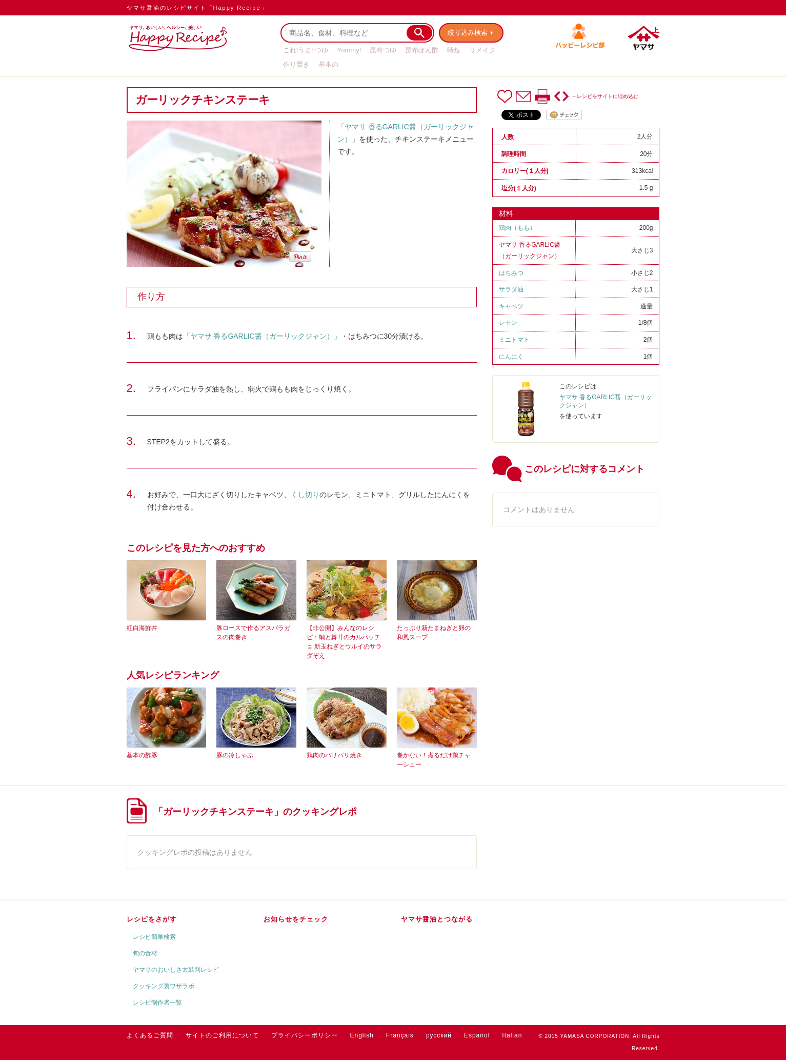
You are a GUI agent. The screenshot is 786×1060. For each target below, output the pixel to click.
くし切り (305, 494)
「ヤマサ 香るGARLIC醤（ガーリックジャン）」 (262, 336)
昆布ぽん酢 (421, 50)
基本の (328, 64)
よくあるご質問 (150, 1035)
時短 (453, 50)
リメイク (482, 50)
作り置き (296, 64)
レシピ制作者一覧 (157, 1002)
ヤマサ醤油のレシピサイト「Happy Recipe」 (197, 8)
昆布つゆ (383, 50)
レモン (508, 322)
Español (477, 1035)
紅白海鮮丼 (142, 628)
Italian (512, 1035)
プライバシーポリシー (304, 1035)
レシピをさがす (152, 919)
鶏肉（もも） (517, 227)
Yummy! (349, 50)
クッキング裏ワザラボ (163, 986)
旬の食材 (145, 953)
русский (439, 1035)
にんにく (511, 356)
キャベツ (511, 306)
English (362, 1035)
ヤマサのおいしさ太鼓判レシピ (176, 969)
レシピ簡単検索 (154, 936)
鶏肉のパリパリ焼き (334, 755)
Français (400, 1035)
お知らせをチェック (296, 919)
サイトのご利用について (222, 1035)
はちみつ (511, 273)
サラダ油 (511, 289)
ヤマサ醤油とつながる (437, 919)
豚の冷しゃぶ (234, 755)
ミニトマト (514, 339)
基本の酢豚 (142, 755)
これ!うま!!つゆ (306, 50)
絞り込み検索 (468, 32)
